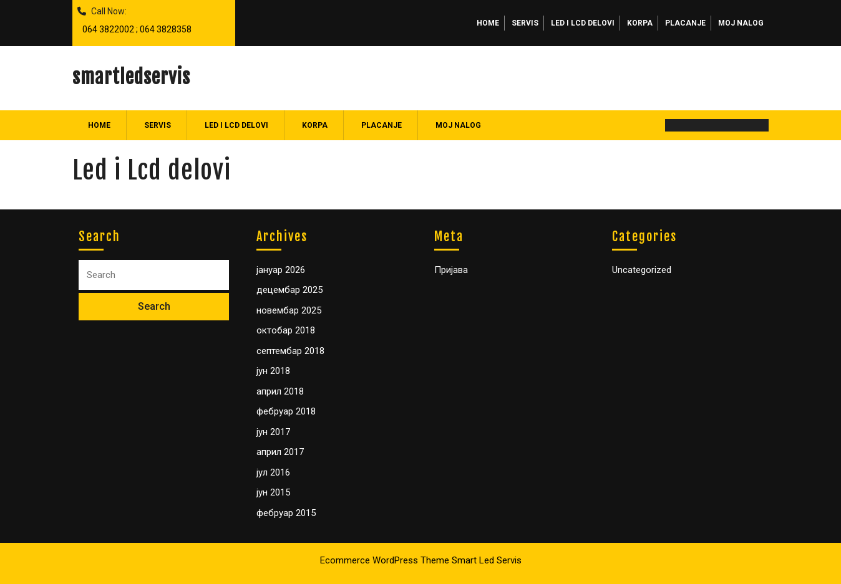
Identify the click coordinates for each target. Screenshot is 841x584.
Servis (525, 23)
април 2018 (280, 391)
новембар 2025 (288, 310)
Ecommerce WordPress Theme (384, 560)
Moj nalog (741, 23)
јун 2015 (273, 492)
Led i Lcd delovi (583, 23)
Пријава (451, 269)
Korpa (640, 23)
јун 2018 (273, 370)
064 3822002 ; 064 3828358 (134, 26)
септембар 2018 (290, 351)
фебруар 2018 (286, 411)
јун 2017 (273, 432)
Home (488, 23)
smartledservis (131, 77)
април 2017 (280, 451)
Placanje (685, 23)
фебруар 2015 (286, 513)
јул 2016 (273, 472)
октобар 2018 (285, 330)
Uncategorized (641, 269)
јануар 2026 (280, 269)
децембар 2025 (289, 289)
